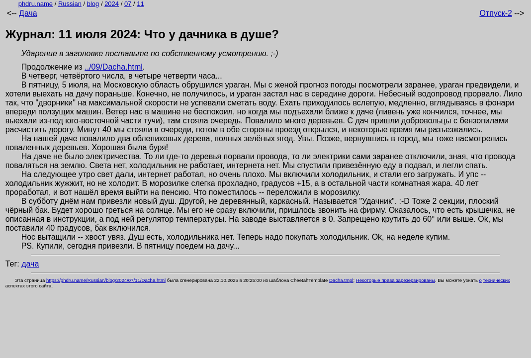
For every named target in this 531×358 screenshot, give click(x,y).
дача (30, 264)
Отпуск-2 (495, 13)
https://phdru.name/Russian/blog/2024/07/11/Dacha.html (106, 280)
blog (93, 3)
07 (127, 3)
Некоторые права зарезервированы (395, 280)
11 (140, 3)
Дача (28, 13)
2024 (111, 3)
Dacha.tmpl (341, 280)
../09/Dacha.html (114, 67)
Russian (70, 3)
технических (496, 280)
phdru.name (35, 3)
